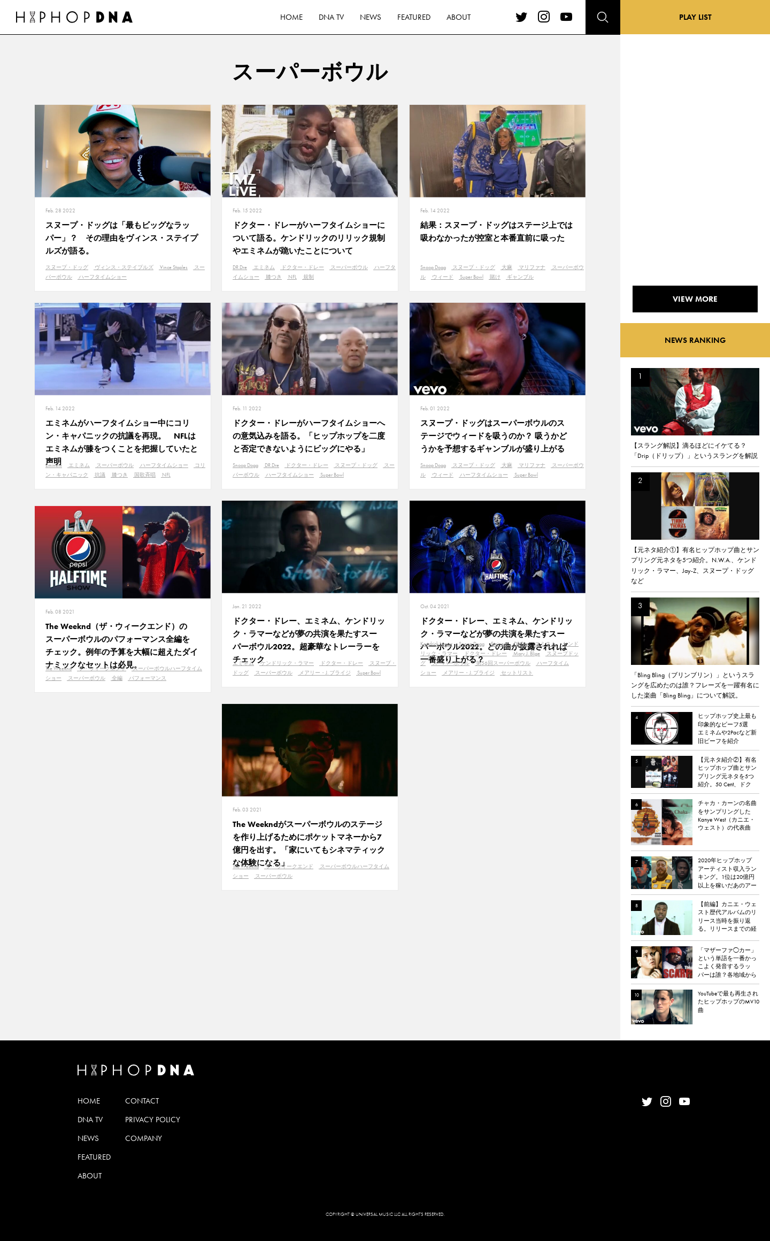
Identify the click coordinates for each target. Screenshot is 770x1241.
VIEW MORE (695, 299)
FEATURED (94, 1157)
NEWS (88, 1138)
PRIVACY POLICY (152, 1119)
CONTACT (142, 1101)
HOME (89, 1101)
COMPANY (143, 1138)
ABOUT (90, 1175)
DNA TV (90, 1119)
